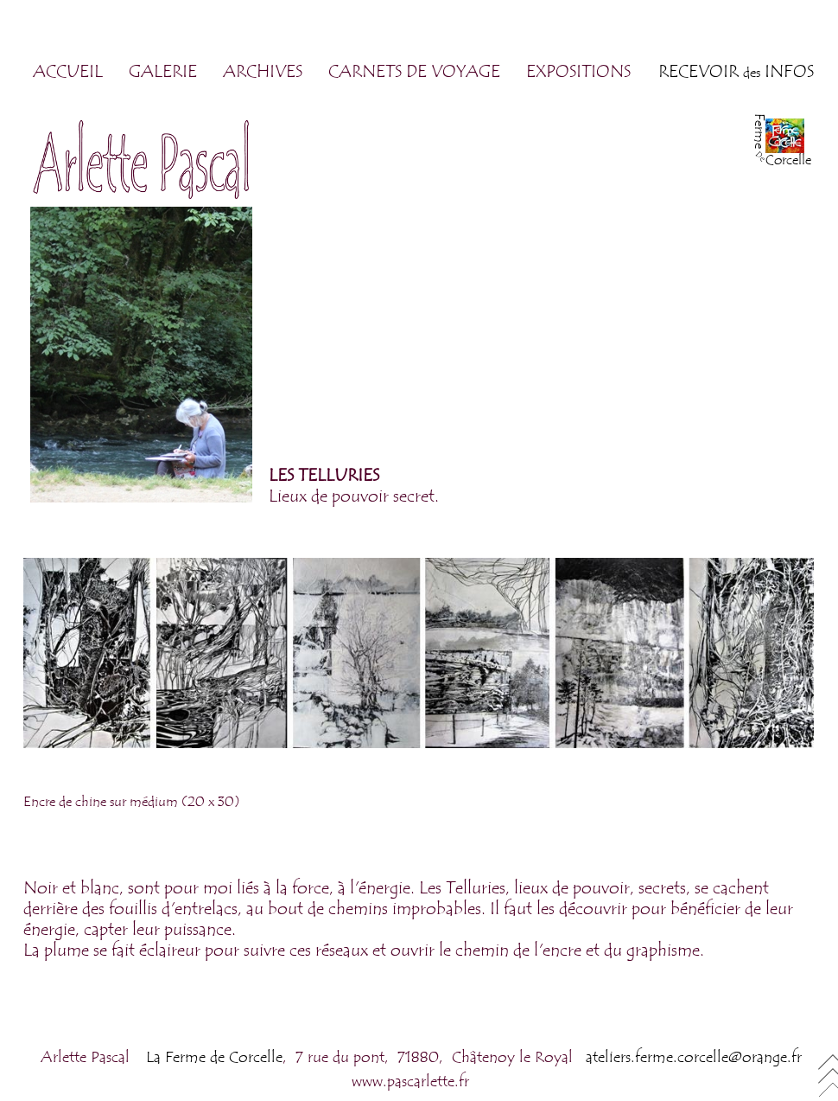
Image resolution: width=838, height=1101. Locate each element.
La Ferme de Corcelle (214, 1057)
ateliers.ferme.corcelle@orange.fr (694, 1057)
